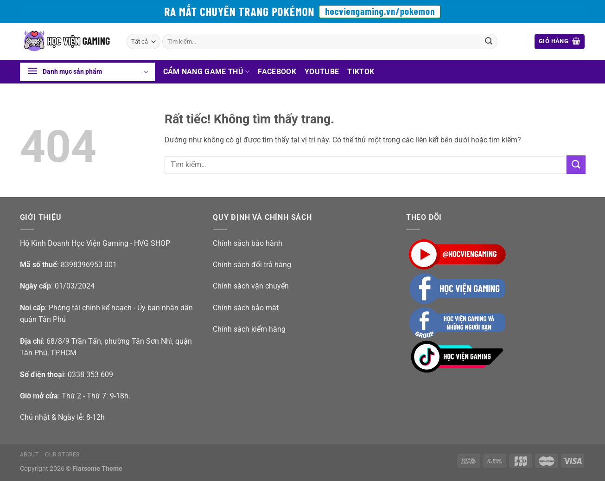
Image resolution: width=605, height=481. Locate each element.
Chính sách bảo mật (246, 307)
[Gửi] (489, 42)
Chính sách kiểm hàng (249, 329)
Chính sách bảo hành (247, 243)
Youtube (322, 71)
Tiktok (360, 71)
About (29, 454)
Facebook (277, 71)
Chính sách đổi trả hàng (252, 264)
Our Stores (62, 454)
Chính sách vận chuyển (251, 286)
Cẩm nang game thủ (206, 71)
